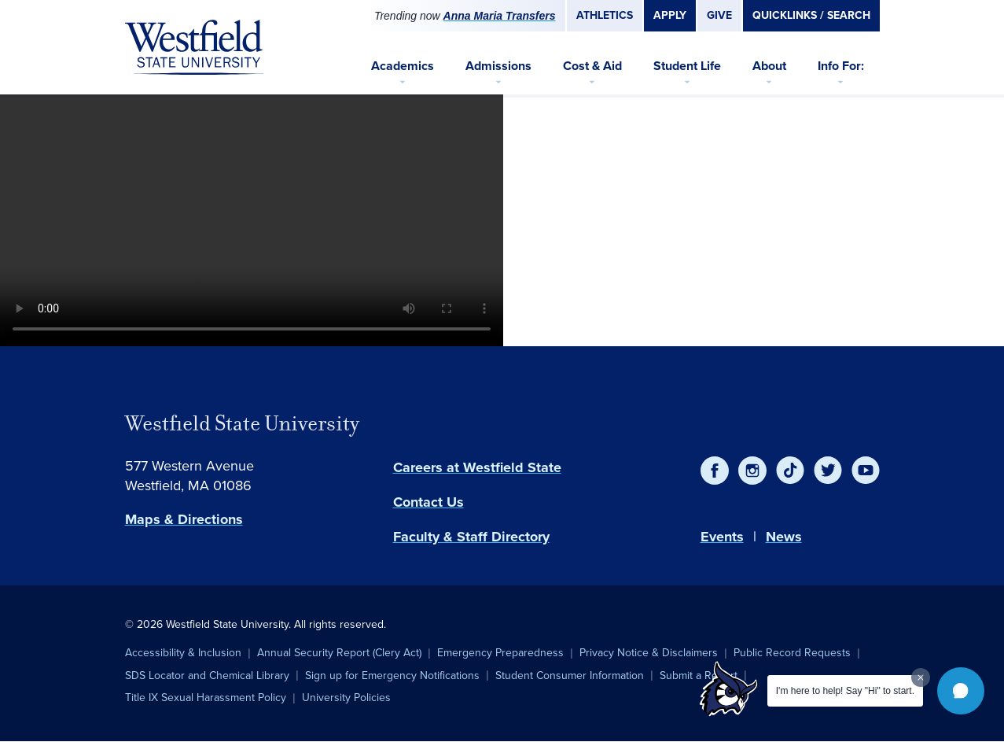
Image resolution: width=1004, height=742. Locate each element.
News (784, 536)
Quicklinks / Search (811, 15)
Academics (402, 66)
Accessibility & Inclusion (183, 652)
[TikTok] (790, 470)
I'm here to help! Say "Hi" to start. (845, 690)
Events (722, 536)
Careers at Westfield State (477, 467)
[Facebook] (715, 470)
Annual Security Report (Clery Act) (339, 652)
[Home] (194, 47)
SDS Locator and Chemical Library (207, 675)
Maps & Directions (184, 519)
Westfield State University (242, 423)
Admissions (498, 66)
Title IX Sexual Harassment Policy (205, 697)
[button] (960, 690)
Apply (669, 15)
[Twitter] (828, 470)
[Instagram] (752, 470)
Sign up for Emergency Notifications (392, 675)
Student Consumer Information (569, 675)
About (769, 66)
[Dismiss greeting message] (920, 677)
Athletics (604, 15)
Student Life (687, 66)
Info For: (841, 66)
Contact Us (428, 502)
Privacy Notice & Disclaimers (648, 652)
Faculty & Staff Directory (471, 536)
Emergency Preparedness (500, 652)
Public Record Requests (792, 652)
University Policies (346, 697)
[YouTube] (865, 470)
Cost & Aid (592, 66)
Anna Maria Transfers (499, 15)
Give (719, 15)
